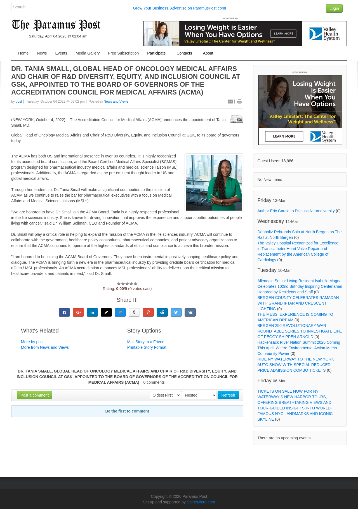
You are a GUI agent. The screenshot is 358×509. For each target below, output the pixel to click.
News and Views (115, 101)
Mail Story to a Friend (145, 342)
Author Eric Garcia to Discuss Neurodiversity (296, 211)
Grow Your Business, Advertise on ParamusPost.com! (179, 8)
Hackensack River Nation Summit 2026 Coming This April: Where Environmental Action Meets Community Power (299, 348)
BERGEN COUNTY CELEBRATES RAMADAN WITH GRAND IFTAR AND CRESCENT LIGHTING (298, 303)
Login (334, 8)
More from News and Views (45, 347)
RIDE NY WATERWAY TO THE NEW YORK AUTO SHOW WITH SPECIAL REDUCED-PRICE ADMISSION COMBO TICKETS (296, 365)
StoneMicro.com (201, 502)
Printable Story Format (146, 347)
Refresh (228, 395)
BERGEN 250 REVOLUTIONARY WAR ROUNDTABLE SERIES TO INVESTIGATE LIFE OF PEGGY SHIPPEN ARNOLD (300, 331)
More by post (32, 342)
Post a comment (34, 395)
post (19, 101)
